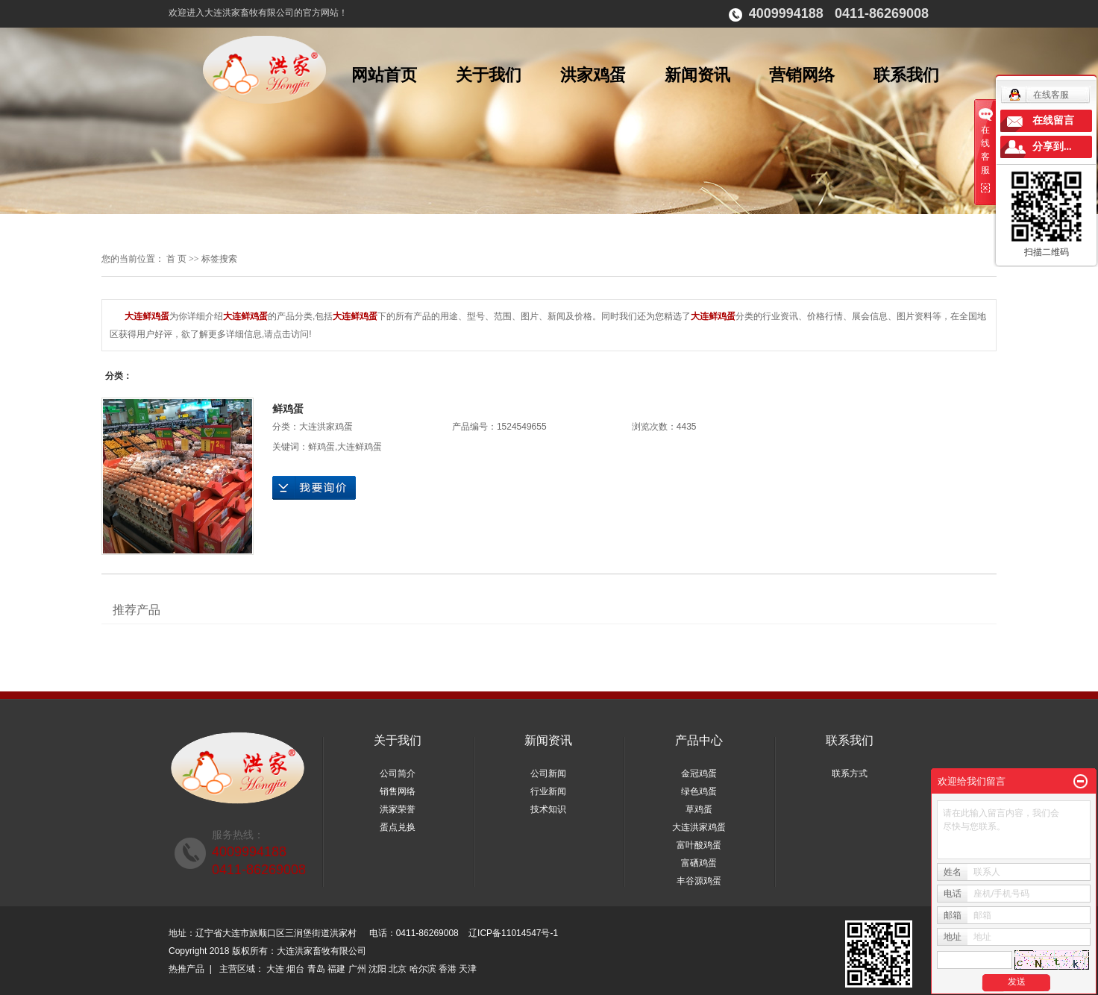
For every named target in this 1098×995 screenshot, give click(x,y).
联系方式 (850, 773)
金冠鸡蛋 (699, 773)
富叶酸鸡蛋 (699, 845)
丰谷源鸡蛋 (699, 881)
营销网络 (802, 75)
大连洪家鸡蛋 (326, 426)
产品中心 (699, 740)
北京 (398, 969)
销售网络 (397, 791)
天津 (468, 969)
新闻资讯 (697, 75)
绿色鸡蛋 (699, 791)
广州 (357, 969)
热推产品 (186, 969)
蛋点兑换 (397, 827)
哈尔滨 (423, 969)
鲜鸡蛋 (288, 409)
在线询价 (314, 488)
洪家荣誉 (397, 809)
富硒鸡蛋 (699, 863)
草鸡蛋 (699, 809)
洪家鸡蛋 (593, 75)
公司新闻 (548, 773)
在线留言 (1053, 120)
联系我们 (906, 75)
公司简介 (397, 773)
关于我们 (488, 75)
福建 (336, 969)
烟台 (295, 969)
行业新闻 (548, 791)
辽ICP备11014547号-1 (513, 933)
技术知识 (548, 809)
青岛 (316, 969)
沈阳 (377, 969)
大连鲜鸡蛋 (359, 447)
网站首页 (384, 75)
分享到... (1052, 146)
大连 (275, 969)
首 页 (176, 259)
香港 (448, 969)
